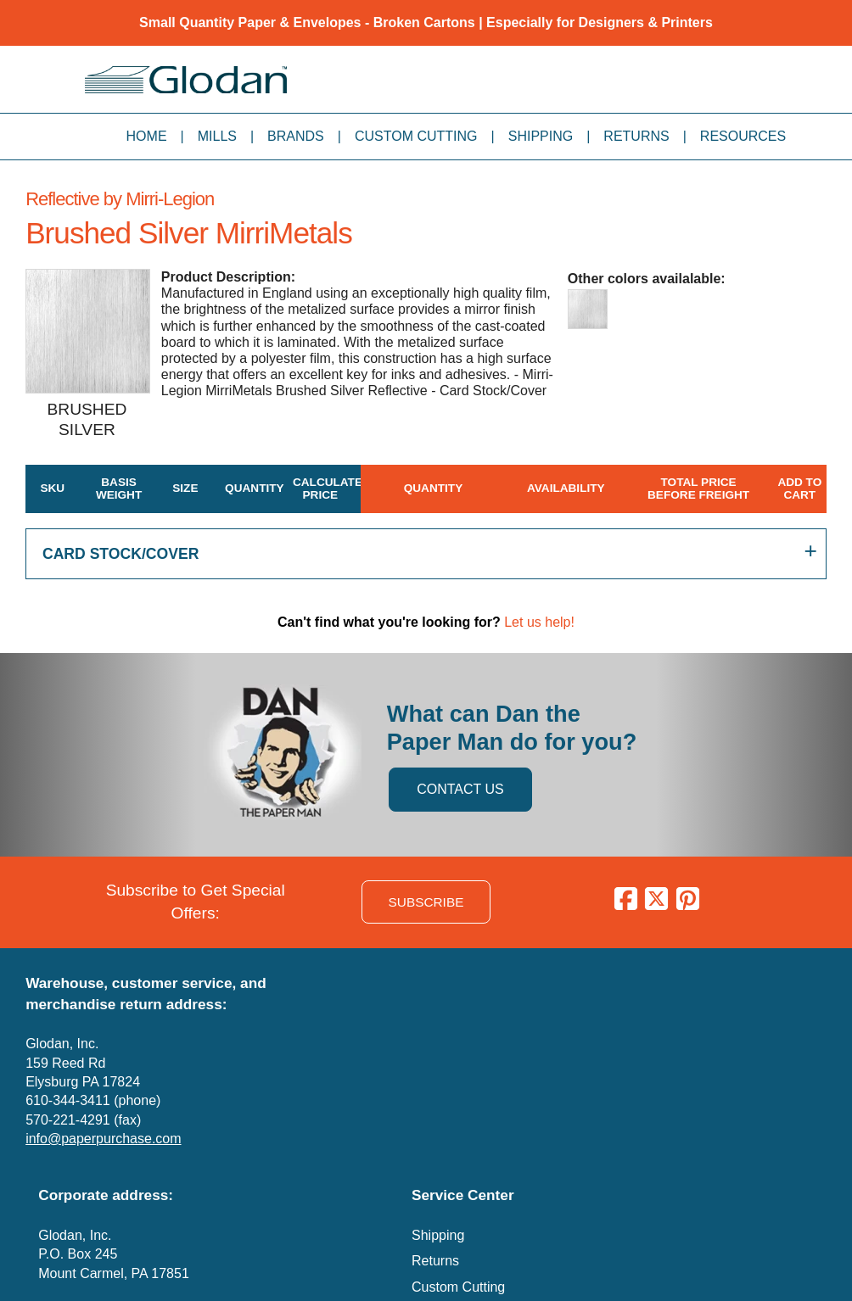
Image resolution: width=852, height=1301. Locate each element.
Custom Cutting (416, 136)
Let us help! (539, 622)
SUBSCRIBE (426, 902)
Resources (743, 136)
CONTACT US (460, 789)
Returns (636, 136)
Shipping (540, 136)
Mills (217, 136)
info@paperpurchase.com (103, 1138)
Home (146, 136)
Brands (295, 136)
